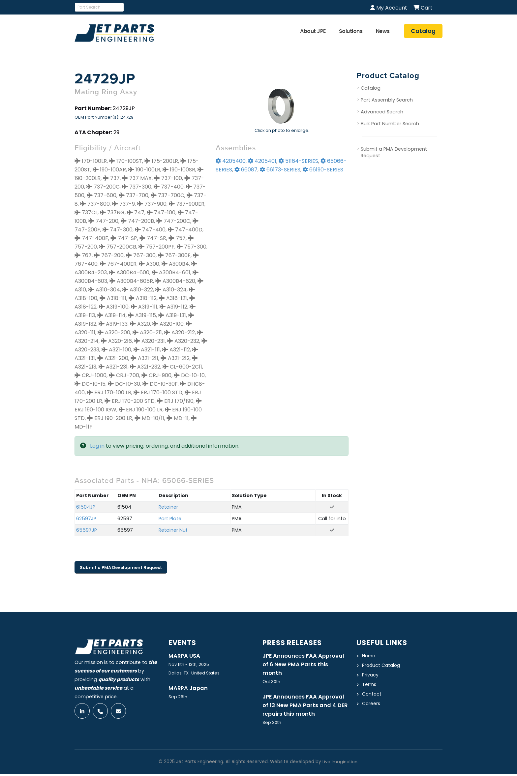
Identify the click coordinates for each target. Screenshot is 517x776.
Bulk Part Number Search (390, 123)
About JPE (313, 31)
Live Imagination (340, 764)
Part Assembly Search (387, 100)
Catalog (370, 88)
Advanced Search (382, 111)
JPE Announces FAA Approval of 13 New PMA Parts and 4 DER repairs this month (304, 707)
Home (369, 655)
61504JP (85, 507)
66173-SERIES (280, 169)
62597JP (86, 518)
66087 (246, 169)
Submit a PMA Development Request (121, 567)
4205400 (231, 161)
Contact (372, 694)
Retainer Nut (173, 530)
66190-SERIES (323, 169)
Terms (369, 684)
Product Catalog (382, 665)
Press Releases (293, 643)
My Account (388, 8)
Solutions (351, 31)
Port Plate (170, 518)
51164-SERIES (298, 161)
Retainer (168, 507)
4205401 (262, 161)
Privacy (370, 675)
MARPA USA (184, 656)
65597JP (86, 530)
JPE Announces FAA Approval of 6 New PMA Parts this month (304, 665)
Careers (371, 703)
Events (183, 643)
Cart (423, 8)
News (383, 31)
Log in (97, 446)
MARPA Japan (188, 689)
